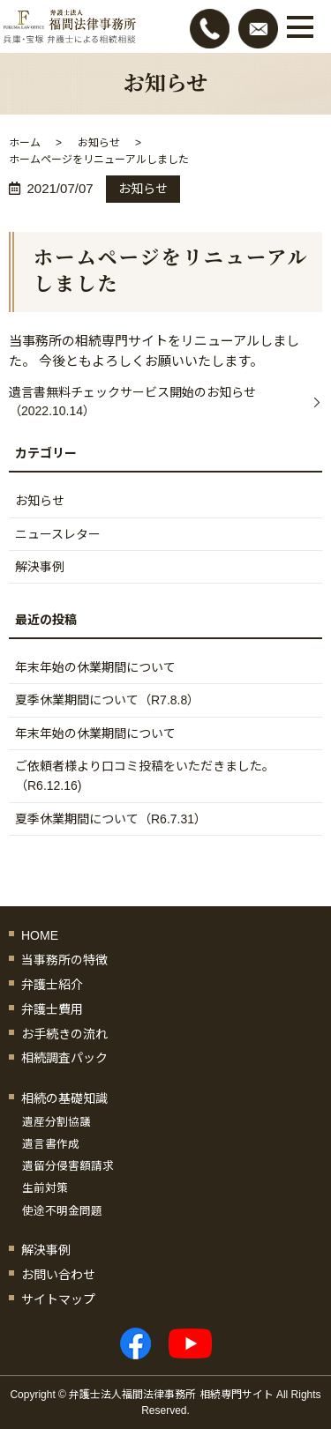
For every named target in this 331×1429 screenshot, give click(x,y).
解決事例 (39, 567)
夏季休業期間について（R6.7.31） (111, 819)
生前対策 (45, 1188)
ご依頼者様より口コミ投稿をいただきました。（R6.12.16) (145, 776)
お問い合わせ (58, 1275)
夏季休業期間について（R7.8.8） (107, 700)
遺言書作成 (50, 1144)
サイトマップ (58, 1299)
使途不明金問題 (62, 1211)
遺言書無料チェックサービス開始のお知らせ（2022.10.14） (132, 401)
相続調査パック (64, 1058)
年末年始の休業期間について (95, 667)
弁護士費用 (52, 1009)
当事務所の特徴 (64, 960)
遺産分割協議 (56, 1122)
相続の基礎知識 (64, 1098)
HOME (39, 935)
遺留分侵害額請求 (68, 1166)
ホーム (25, 143)
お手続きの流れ (64, 1034)
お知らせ (99, 143)
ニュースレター (58, 534)
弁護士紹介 (52, 985)
